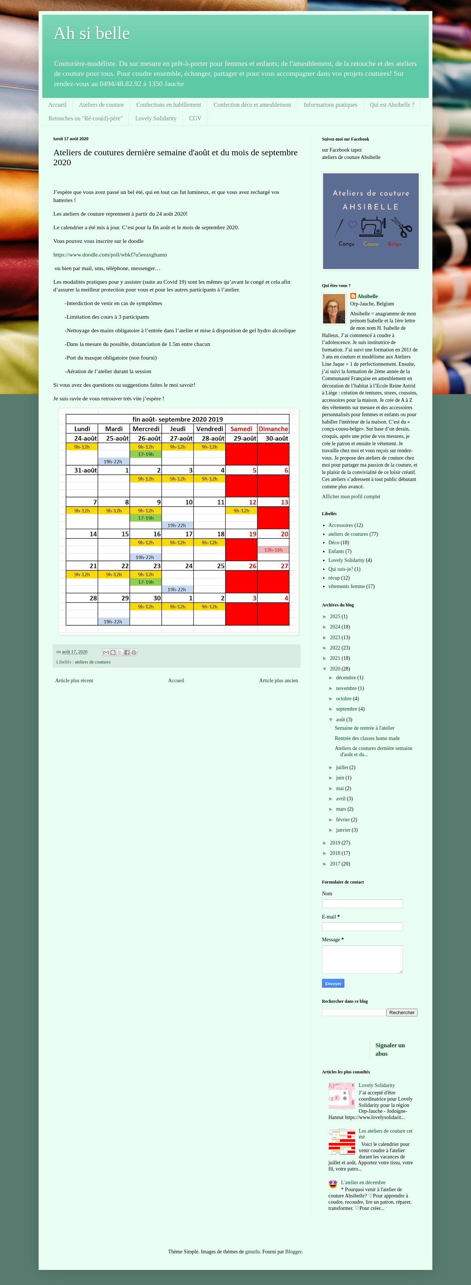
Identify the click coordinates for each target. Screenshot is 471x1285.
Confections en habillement (168, 105)
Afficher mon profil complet (351, 496)
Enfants (336, 551)
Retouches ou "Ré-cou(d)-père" (86, 118)
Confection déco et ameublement (252, 105)
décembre (346, 677)
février (343, 819)
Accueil (57, 105)
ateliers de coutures (92, 662)
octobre (344, 698)
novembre (347, 688)
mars (341, 809)
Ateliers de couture (101, 105)
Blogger (293, 1251)
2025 (336, 616)
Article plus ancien (278, 680)
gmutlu (252, 1251)
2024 (336, 627)
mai (340, 788)
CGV (195, 118)
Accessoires (341, 525)
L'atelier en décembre (363, 1182)
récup (334, 578)
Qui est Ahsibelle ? (392, 105)
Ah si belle (91, 33)
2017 (336, 864)
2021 (336, 658)
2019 (336, 843)
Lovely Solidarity (155, 118)
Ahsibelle (368, 296)
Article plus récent (74, 680)
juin (340, 777)
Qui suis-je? (341, 569)
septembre (347, 709)
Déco (334, 542)
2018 (336, 853)
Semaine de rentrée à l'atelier (364, 728)
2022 (336, 648)
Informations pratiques (330, 105)
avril (341, 798)
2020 (336, 669)
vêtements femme (347, 586)
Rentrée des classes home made (367, 738)
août (341, 719)
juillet (342, 767)
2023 (336, 637)
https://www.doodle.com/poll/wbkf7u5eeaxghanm (110, 254)
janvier (343, 830)
